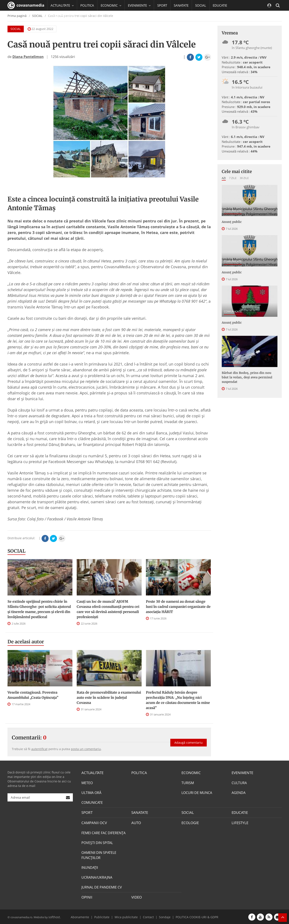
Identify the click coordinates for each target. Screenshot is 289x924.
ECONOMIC (190, 772)
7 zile (233, 178)
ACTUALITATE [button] (62, 5)
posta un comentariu (86, 749)
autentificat (39, 749)
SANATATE (181, 5)
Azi (224, 178)
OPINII (86, 896)
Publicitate (106, 916)
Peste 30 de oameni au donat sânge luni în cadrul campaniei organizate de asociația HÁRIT (178, 606)
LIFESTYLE (239, 822)
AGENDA (239, 792)
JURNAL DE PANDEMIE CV (101, 886)
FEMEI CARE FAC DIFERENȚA (103, 832)
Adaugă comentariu (188, 741)
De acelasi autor (25, 642)
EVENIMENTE (242, 772)
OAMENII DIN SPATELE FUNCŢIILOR (98, 854)
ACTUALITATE (232, 361)
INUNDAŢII (89, 867)
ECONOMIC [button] (111, 5)
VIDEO (136, 896)
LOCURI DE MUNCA (196, 792)
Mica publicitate (128, 916)
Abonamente (86, 916)
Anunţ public (231, 222)
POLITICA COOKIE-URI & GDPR (192, 916)
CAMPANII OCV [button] (64, 16)
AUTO (136, 822)
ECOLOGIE (189, 822)
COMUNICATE (233, 211)
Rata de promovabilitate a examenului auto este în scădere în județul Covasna (109, 697)
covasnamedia (25, 5)
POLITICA (87, 5)
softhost (53, 916)
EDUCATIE (220, 5)
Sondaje (163, 916)
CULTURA (239, 782)
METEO (87, 782)
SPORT (162, 5)
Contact (148, 916)
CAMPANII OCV (93, 822)
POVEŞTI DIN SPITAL (97, 842)
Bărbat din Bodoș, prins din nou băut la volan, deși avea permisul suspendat (249, 376)
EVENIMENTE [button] (139, 5)
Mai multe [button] (60, 27)
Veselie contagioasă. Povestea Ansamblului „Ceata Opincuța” (32, 695)
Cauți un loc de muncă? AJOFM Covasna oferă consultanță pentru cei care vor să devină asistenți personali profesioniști (108, 609)
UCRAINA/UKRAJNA (96, 876)
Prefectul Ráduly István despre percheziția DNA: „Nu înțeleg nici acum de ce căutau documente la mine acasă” (178, 700)
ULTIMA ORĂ (91, 792)
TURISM (187, 782)
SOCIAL (200, 5)
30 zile (244, 178)
